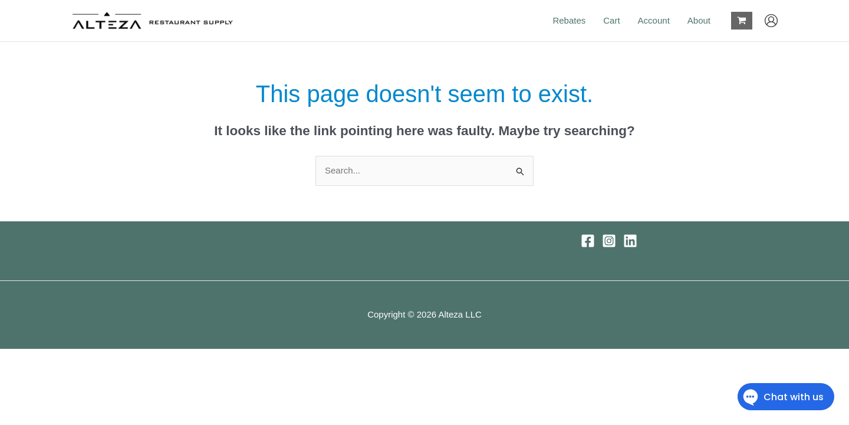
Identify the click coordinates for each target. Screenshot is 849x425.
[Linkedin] (630, 241)
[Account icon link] (771, 21)
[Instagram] (609, 241)
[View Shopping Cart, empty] (741, 21)
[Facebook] (588, 241)
